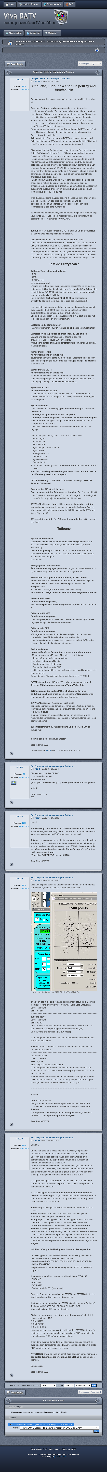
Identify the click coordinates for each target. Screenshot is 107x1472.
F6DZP (37, 81)
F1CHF (37, 769)
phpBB (42, 1454)
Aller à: (16, 1428)
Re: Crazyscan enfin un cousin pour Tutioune (52, 766)
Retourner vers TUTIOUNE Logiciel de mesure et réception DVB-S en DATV (41, 1425)
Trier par (65, 1385)
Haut (11, 753)
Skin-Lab (66, 1449)
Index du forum (23, 41)
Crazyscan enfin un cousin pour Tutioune (54, 72)
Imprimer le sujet (97, 50)
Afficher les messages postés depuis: (33, 1385)
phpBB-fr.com (60, 1457)
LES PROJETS (38, 41)
